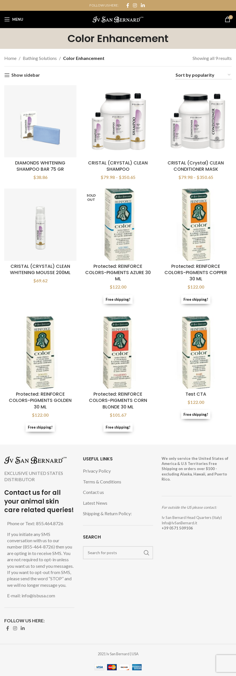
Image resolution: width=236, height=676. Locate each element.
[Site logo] (118, 18)
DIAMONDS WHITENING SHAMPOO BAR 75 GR (40, 165)
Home (10, 58)
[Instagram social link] (135, 5)
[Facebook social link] (127, 5)
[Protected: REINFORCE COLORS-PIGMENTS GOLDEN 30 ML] (40, 353)
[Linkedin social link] (143, 5)
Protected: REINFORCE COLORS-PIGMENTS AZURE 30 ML (118, 272)
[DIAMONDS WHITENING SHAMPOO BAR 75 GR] (40, 121)
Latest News (95, 503)
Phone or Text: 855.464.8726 (35, 523)
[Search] (118, 552)
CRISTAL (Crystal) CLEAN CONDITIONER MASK (196, 165)
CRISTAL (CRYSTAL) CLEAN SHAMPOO (118, 165)
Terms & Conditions (102, 481)
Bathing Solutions (40, 58)
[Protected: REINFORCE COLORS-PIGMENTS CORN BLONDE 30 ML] (118, 353)
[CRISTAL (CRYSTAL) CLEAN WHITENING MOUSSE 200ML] (40, 225)
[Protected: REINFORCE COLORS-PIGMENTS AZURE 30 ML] (118, 225)
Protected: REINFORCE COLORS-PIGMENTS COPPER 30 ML (195, 272)
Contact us (93, 492)
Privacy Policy (97, 470)
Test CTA (195, 394)
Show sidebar (25, 75)
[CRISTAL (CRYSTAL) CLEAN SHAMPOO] (118, 121)
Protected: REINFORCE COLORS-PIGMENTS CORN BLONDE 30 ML (118, 400)
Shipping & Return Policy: (107, 513)
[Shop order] (203, 75)
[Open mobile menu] (13, 19)
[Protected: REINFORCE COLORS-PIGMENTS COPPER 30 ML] (196, 225)
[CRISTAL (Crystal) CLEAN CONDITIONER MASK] (196, 121)
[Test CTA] (196, 353)
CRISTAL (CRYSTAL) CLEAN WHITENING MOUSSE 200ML (40, 269)
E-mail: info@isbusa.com (31, 595)
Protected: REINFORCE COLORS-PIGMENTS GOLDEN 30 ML (40, 400)
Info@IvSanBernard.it (179, 523)
